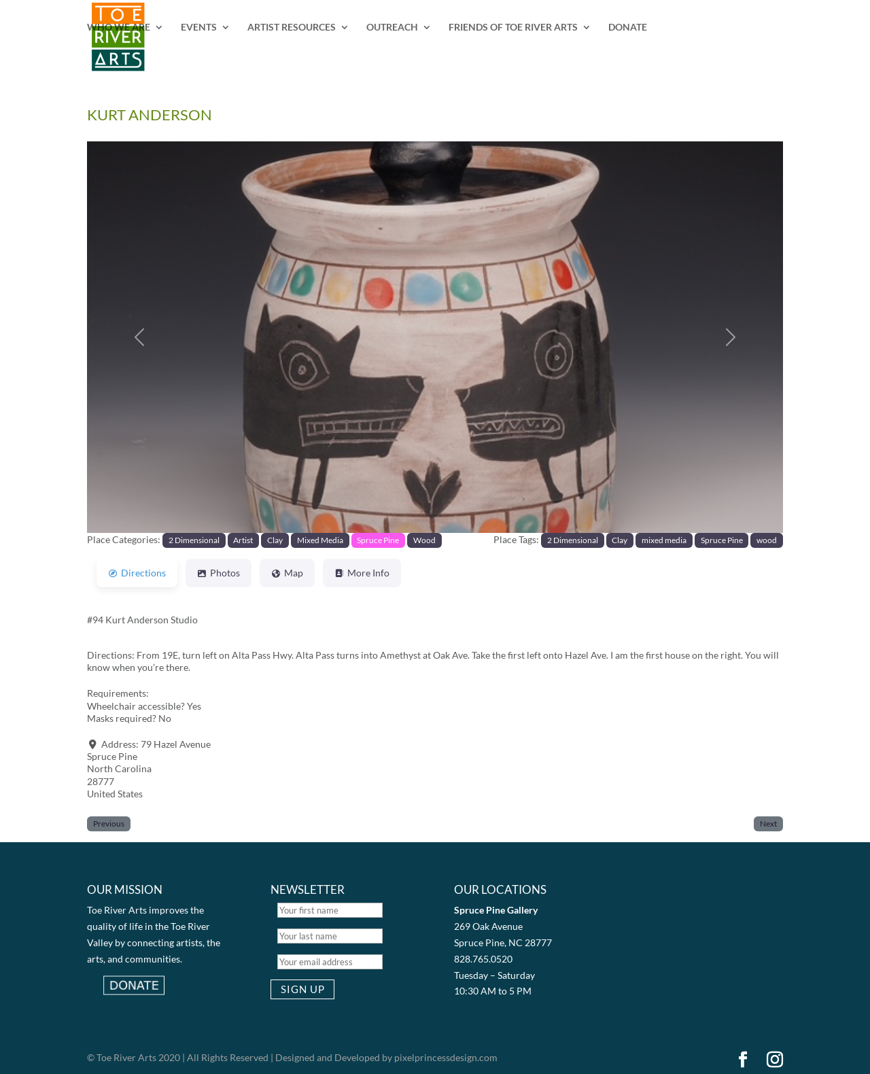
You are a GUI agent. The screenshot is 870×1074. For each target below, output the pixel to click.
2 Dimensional (194, 540)
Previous (108, 823)
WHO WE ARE (118, 27)
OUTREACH (392, 27)
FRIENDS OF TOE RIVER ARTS (513, 27)
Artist (243, 540)
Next (768, 823)
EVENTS (199, 27)
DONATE (627, 27)
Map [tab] (287, 572)
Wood (424, 540)
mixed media (664, 540)
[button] (139, 337)
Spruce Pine (378, 540)
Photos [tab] (218, 572)
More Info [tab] (361, 572)
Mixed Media (320, 540)
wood (766, 540)
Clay (275, 540)
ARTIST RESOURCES (291, 27)
